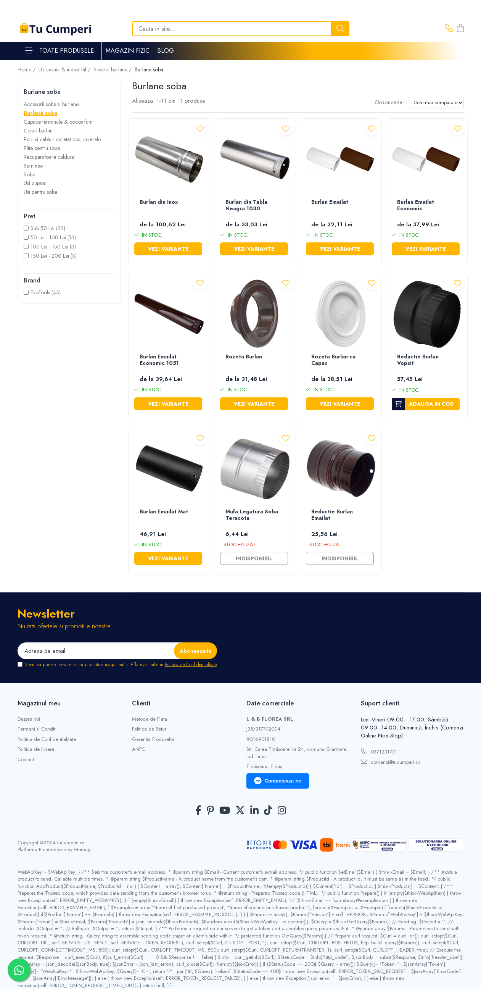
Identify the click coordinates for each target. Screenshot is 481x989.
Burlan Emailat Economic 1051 (159, 360)
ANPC (138, 749)
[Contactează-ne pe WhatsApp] (19, 969)
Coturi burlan (38, 130)
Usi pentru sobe (40, 192)
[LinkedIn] (254, 811)
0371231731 (379, 751)
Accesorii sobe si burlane (51, 104)
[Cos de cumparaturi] (460, 28)
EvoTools (40, 292)
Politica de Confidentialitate (191, 664)
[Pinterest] (210, 811)
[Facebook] (198, 811)
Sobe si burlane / (113, 69)
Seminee (33, 165)
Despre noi (29, 719)
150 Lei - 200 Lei (50, 256)
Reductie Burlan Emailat (332, 515)
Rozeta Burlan (243, 356)
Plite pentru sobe (42, 148)
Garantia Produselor (153, 739)
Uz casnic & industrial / (65, 69)
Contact (26, 759)
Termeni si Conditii (38, 729)
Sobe (29, 174)
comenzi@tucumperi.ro (390, 762)
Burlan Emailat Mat (164, 511)
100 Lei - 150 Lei (49, 246)
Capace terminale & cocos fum (58, 122)
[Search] (240, 28)
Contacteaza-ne (277, 781)
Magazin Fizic (128, 50)
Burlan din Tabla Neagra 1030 (246, 205)
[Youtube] (224, 811)
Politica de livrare (36, 749)
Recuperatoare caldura (49, 157)
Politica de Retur (149, 729)
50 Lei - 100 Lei (48, 237)
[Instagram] (282, 811)
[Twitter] (240, 811)
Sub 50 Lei (43, 228)
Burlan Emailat (329, 202)
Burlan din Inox (159, 202)
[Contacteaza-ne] (449, 28)
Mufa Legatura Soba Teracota (251, 515)
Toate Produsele (59, 51)
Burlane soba (41, 113)
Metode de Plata (149, 719)
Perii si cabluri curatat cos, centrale (62, 139)
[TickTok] (268, 811)
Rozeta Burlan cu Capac (333, 360)
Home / (27, 69)
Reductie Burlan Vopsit (418, 360)
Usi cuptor (35, 183)
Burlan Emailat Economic (415, 205)
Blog (165, 50)
